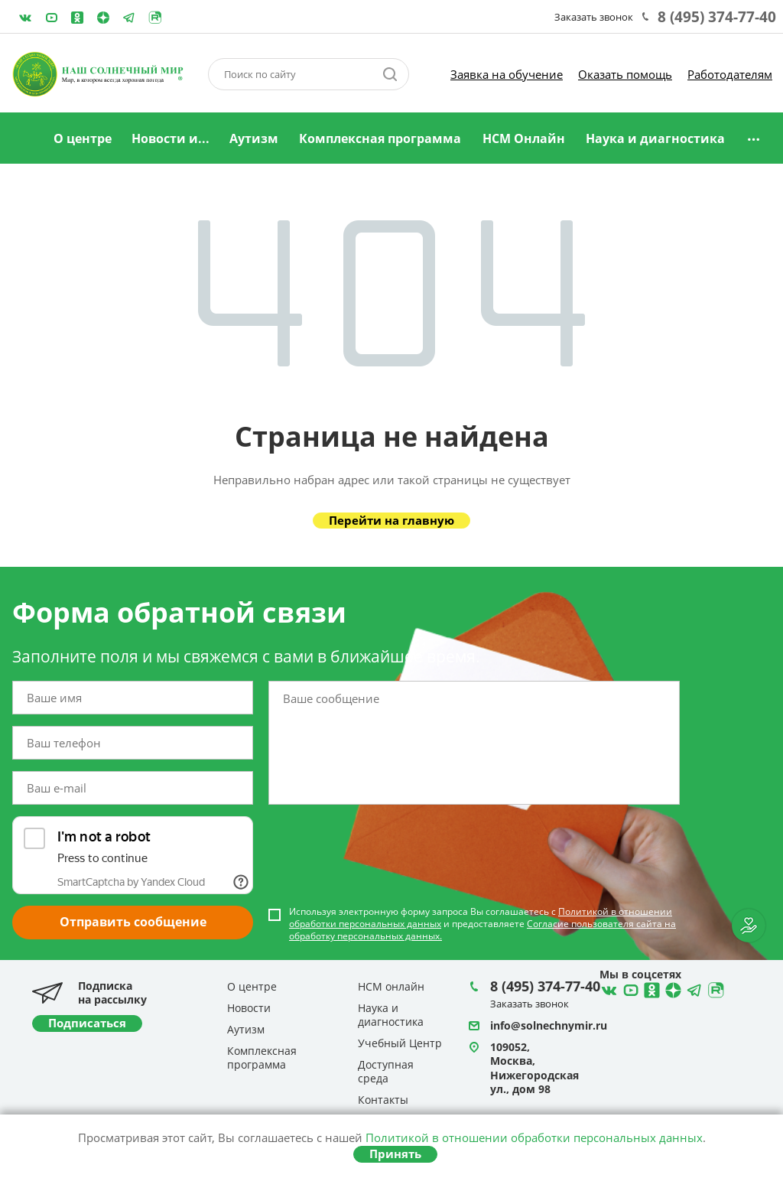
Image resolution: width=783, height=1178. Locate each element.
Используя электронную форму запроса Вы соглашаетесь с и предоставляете (482, 924)
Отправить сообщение (133, 921)
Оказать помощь (625, 74)
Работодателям (729, 74)
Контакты (383, 1099)
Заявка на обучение (506, 74)
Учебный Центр (400, 1043)
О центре (83, 138)
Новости (249, 1008)
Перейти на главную (391, 520)
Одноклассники (77, 17)
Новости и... (171, 138)
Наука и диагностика (655, 138)
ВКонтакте (25, 17)
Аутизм (253, 138)
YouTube (51, 17)
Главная (23, 139)
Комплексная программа (380, 138)
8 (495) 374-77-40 (717, 17)
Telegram (103, 17)
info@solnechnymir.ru (548, 1025)
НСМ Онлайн (523, 138)
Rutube (155, 17)
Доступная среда (386, 1071)
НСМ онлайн (391, 986)
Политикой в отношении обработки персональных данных (534, 1137)
